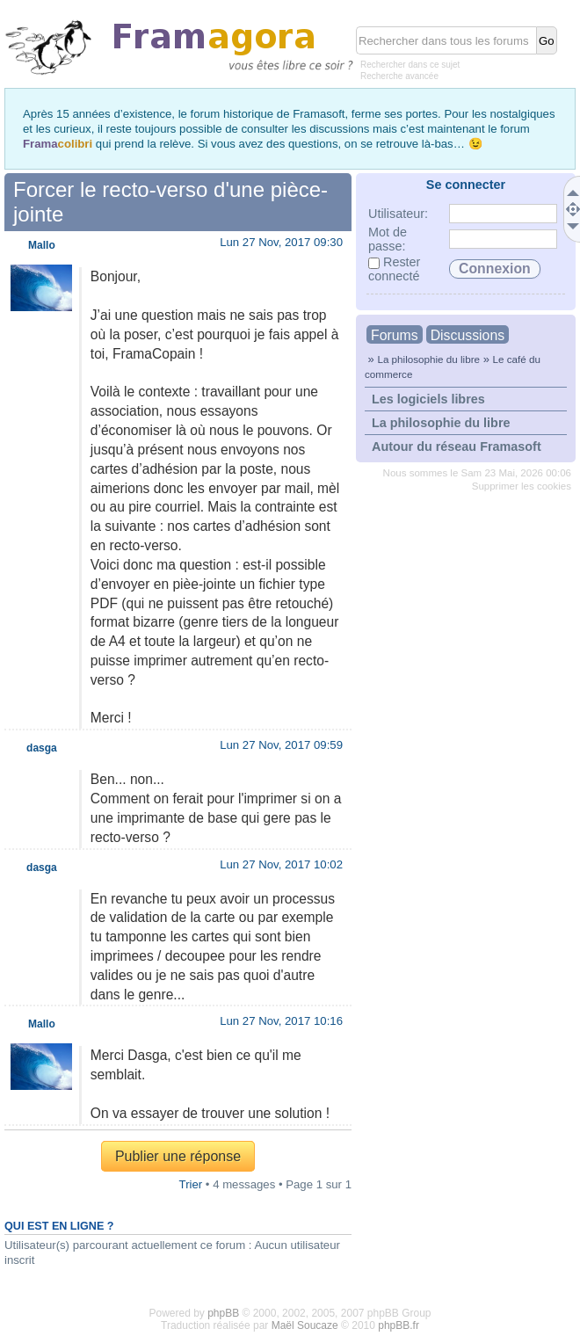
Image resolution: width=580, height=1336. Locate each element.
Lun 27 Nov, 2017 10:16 (281, 1020)
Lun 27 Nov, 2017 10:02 (281, 864)
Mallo (41, 245)
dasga (41, 748)
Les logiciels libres (428, 399)
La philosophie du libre (428, 359)
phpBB (223, 1313)
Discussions (467, 335)
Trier (191, 1184)
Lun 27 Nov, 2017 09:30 (281, 242)
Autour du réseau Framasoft (456, 446)
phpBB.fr (398, 1325)
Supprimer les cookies (521, 486)
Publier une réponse (178, 1156)
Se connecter (465, 185)
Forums (394, 335)
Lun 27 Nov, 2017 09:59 (281, 745)
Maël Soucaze (305, 1325)
